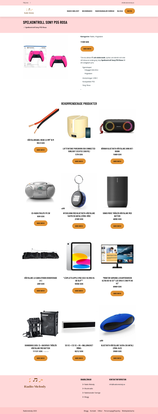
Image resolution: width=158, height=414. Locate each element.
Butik (129, 11)
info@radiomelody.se (126, 3)
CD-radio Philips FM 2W (40, 212)
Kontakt (93, 410)
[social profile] (30, 3)
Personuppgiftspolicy (112, 410)
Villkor (100, 410)
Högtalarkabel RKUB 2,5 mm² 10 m (41, 139)
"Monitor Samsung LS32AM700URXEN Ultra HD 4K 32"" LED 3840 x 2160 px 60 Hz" (117, 280)
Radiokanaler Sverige (104, 11)
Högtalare (99, 36)
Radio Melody (73, 11)
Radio (92, 36)
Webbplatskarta (128, 410)
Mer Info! (87, 48)
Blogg (120, 11)
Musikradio (87, 11)
